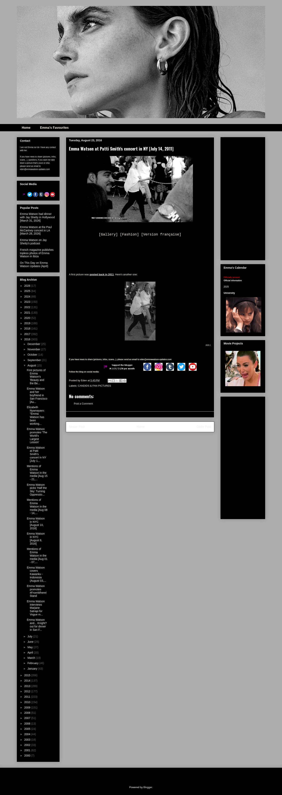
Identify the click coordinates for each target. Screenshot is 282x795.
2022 (27, 307)
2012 (27, 691)
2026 (27, 285)
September (34, 360)
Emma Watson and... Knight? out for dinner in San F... (37, 624)
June (30, 641)
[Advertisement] (253, 197)
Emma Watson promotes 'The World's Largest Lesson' (37, 435)
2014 (27, 680)
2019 (27, 323)
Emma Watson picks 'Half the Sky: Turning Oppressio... (37, 489)
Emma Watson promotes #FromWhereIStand (37, 590)
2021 (27, 312)
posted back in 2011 (101, 274)
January (32, 668)
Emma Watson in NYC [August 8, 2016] (36, 538)
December (34, 344)
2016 (27, 339)
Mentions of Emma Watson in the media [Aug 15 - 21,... (37, 473)
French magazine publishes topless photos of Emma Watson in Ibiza (36, 253)
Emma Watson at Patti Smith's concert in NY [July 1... (36, 454)
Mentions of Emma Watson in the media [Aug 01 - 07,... (37, 555)
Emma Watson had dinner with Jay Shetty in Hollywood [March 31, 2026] (37, 217)
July (30, 636)
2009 (27, 707)
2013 (27, 686)
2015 (27, 675)
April (30, 652)
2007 (27, 718)
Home (26, 127)
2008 (27, 712)
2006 (27, 723)
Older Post (204, 426)
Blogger (147, 787)
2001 (27, 750)
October (32, 354)
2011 (27, 696)
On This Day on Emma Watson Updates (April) (34, 264)
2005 (27, 728)
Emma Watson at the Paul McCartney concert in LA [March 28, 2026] (36, 230)
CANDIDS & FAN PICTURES (94, 385)
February (33, 663)
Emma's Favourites (54, 127)
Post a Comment (83, 403)
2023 (27, 301)
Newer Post (77, 426)
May (30, 647)
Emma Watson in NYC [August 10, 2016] (36, 523)
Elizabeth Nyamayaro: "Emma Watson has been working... (35, 415)
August (32, 365)
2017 (27, 334)
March (31, 657)
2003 (27, 739)
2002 (27, 745)
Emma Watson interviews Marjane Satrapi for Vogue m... (36, 608)
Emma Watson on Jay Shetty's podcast (33, 241)
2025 (27, 291)
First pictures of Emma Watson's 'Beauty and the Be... (36, 377)
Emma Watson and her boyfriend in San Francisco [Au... (37, 395)
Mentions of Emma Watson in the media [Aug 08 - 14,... (37, 506)
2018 (27, 328)
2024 (27, 296)
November (34, 349)
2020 (27, 317)
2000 (27, 755)
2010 (27, 702)
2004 (27, 734)
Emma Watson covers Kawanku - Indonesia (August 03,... (36, 574)
